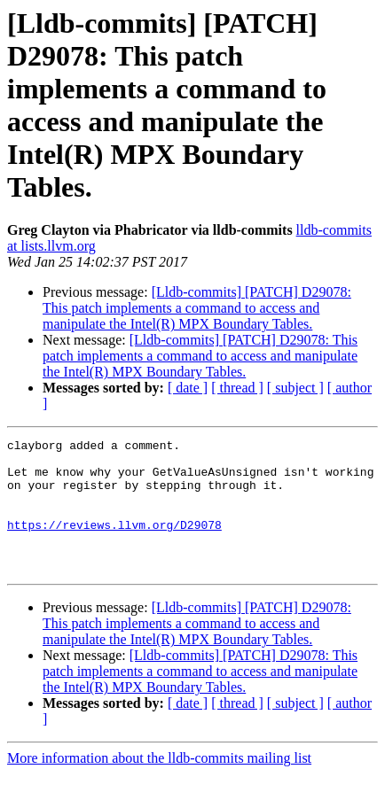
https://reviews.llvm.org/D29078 (114, 543)
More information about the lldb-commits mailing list (159, 784)
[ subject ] (295, 387)
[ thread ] (237, 387)
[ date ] (188, 387)
